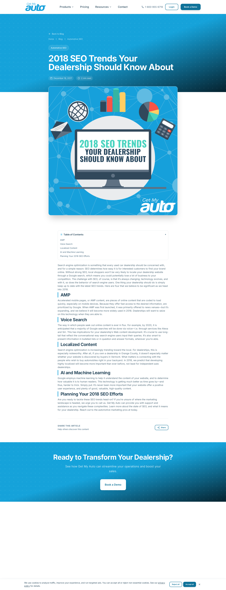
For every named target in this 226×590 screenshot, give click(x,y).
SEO (87, 268)
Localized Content (68, 248)
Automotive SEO (75, 39)
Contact (123, 6)
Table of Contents (113, 234)
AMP (62, 240)
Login (172, 7)
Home (51, 39)
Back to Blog (56, 34)
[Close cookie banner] (199, 584)
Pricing (84, 6)
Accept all (189, 584)
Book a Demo (190, 7)
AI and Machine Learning (72, 252)
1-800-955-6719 (152, 6)
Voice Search (66, 244)
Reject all (175, 584)
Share (161, 427)
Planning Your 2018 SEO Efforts (75, 256)
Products (67, 6)
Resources (103, 6)
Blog (61, 39)
